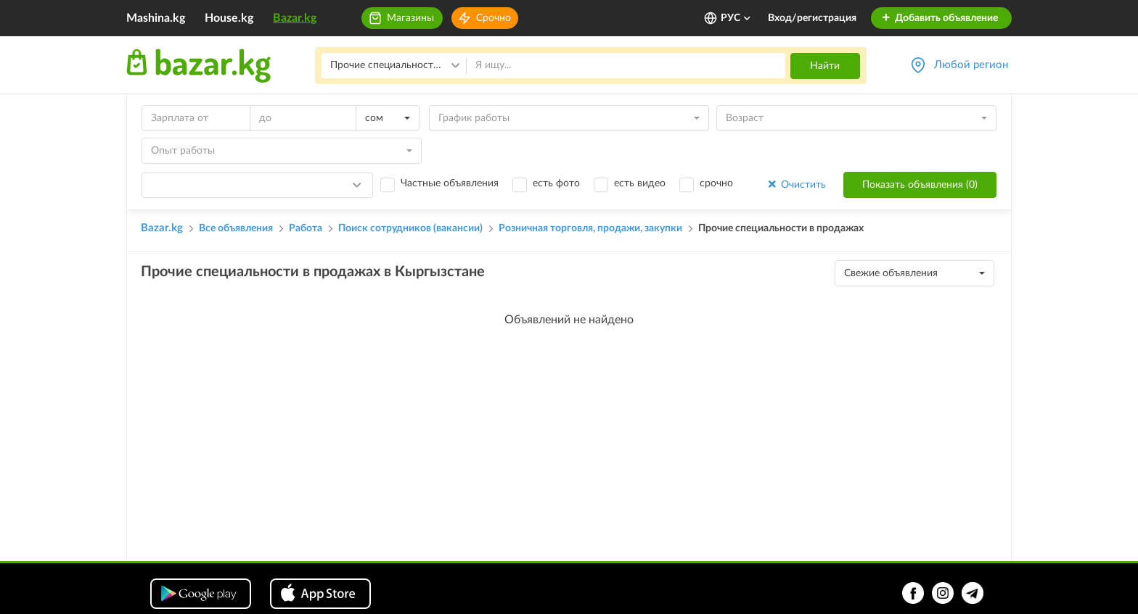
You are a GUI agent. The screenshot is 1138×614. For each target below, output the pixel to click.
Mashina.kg (155, 18)
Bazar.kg (294, 18)
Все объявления (236, 228)
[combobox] (387, 118)
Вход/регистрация (812, 18)
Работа (305, 228)
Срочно (493, 18)
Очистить (796, 184)
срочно (716, 183)
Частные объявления (450, 183)
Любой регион (971, 64)
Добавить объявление (939, 18)
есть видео (640, 183)
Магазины (410, 18)
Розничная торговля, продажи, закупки (590, 228)
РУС (736, 18)
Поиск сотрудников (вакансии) (410, 228)
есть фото (556, 183)
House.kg (229, 18)
